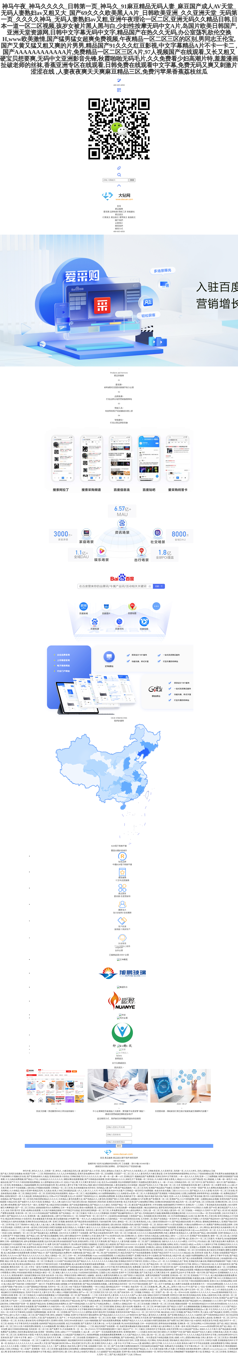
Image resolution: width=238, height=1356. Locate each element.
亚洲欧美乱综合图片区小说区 (176, 1247)
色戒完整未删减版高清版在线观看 (135, 1326)
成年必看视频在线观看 (34, 1241)
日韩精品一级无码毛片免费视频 (139, 1190)
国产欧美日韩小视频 (169, 1289)
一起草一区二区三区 (152, 1278)
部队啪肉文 (174, 1340)
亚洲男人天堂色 (230, 1312)
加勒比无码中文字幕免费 (158, 1295)
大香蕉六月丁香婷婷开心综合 (33, 1346)
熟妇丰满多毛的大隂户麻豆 (156, 1196)
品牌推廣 (114, 212)
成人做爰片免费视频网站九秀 (195, 1255)
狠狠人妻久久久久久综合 (66, 1272)
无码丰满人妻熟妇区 (63, 1247)
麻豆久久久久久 (93, 1227)
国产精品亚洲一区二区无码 (21, 1199)
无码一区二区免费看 (104, 1174)
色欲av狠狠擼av (160, 1281)
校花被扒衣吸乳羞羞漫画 (155, 1320)
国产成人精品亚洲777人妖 (121, 1354)
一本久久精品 (99, 1287)
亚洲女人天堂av (150, 1261)
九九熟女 (48, 1190)
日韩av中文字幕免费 (58, 1196)
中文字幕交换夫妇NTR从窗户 (111, 1190)
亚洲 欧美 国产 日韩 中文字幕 (14, 1337)
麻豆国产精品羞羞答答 (141, 1205)
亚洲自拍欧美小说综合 (59, 1176)
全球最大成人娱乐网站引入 (163, 1326)
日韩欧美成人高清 (220, 1332)
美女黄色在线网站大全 (25, 1264)
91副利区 (198, 1315)
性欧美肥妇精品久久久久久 (46, 1199)
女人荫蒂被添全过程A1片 (52, 1182)
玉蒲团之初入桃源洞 (107, 1244)
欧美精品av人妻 (201, 1309)
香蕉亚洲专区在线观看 (24, 1306)
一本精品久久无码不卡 (203, 1210)
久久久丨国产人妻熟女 (57, 1346)
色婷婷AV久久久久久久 (200, 1292)
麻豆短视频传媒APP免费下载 (66, 1219)
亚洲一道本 (180, 1326)
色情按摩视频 (93, 1335)
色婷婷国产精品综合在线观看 (52, 1323)
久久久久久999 (230, 1284)
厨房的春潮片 (17, 1275)
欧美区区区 (220, 1287)
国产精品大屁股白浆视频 (155, 1244)
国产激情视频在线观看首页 (161, 1318)
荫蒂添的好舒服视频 (168, 1323)
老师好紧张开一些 (13, 1196)
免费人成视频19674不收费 (136, 1199)
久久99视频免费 (49, 1326)
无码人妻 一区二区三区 (153, 1210)
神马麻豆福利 (160, 1306)
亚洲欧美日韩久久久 (31, 1298)
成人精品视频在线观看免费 (222, 1275)
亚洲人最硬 (174, 1337)
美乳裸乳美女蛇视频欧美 (206, 1267)
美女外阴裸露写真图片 (128, 1182)
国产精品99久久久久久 (17, 1216)
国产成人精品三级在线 (227, 1323)
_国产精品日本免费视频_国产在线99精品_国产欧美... (122, 1337)
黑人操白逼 (22, 1261)
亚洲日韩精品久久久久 (115, 1179)
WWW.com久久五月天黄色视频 (47, 1250)
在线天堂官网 (172, 1329)
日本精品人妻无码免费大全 (70, 1199)
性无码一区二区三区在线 (224, 1190)
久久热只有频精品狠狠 (51, 1210)
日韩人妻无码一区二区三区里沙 (214, 1337)
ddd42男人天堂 (41, 1343)
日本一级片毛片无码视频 (126, 1298)
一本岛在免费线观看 (214, 1284)
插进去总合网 (227, 1289)
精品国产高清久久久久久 (51, 1258)
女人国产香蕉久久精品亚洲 (132, 1275)
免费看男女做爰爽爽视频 (121, 1258)
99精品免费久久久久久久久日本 (167, 1258)
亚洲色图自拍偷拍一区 (146, 1352)
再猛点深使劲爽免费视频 (182, 1309)
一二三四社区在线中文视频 (117, 1264)
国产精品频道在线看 (227, 1329)
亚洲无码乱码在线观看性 (57, 1193)
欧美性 (119, 1332)
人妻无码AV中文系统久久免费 (195, 1207)
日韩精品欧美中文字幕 (181, 1264)
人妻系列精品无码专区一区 (119, 1284)
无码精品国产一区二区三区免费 (95, 1289)
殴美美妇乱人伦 (143, 1221)
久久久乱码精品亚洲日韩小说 (140, 1250)
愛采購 (106, 212)
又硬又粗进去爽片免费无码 (223, 1241)
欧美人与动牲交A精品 (183, 1244)
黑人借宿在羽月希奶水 (104, 1207)
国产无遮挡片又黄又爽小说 (93, 1323)
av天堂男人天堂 (35, 1318)
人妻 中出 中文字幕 (121, 1343)
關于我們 (119, 220)
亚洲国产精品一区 (181, 1188)
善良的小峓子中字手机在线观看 (195, 1343)
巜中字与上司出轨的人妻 (199, 1241)
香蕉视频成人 (17, 1185)
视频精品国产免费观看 (145, 1176)
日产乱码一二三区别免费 (20, 1301)
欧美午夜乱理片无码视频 (104, 1312)
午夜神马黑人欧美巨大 (13, 1309)
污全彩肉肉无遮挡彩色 (88, 1272)
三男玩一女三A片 (212, 1289)
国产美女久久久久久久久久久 (31, 1255)
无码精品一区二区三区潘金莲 (40, 1261)
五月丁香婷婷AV (22, 1224)
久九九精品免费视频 (14, 1179)
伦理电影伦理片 (43, 1320)
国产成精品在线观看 (184, 1270)
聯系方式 (119, 229)
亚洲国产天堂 (176, 1332)
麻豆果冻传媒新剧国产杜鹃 (65, 1241)
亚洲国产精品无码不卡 (161, 1253)
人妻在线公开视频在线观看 (38, 1188)
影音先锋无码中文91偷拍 (19, 1352)
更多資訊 (119, 1082)
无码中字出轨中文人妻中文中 (38, 1292)
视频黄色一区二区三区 (143, 1306)
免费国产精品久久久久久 (132, 1320)
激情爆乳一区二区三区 (23, 1233)
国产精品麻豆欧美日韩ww (59, 1343)
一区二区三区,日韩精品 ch (139, 1227)
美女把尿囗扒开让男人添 (83, 1343)
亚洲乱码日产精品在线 (70, 1301)
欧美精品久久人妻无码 (186, 1233)
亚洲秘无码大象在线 (197, 1261)
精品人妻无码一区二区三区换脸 (178, 1210)
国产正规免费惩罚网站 (144, 1202)
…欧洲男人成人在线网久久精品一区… (143, 1289)
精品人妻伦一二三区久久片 (177, 1236)
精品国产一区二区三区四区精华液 (70, 1230)
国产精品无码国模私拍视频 (95, 1284)
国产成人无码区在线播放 (11, 1174)
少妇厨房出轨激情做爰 (118, 1216)
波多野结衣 (31, 1247)
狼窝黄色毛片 (218, 1346)
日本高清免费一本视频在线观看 (129, 1207)
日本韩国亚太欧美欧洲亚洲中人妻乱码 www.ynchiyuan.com (201, 1349)
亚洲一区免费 (144, 1298)
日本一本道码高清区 (149, 1323)
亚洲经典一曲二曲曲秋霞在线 (40, 1216)
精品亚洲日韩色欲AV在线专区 (18, 1219)
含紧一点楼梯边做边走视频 (207, 1199)
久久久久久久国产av (129, 1295)
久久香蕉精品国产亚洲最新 (155, 1193)
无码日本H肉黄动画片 (73, 1320)
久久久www (12, 1255)
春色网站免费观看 (107, 1196)
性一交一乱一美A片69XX (84, 1329)
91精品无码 (12, 1202)
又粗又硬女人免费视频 (143, 1258)
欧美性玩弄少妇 (117, 1236)
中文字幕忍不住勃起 (71, 1210)
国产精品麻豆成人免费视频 (46, 1233)
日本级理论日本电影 (161, 1230)
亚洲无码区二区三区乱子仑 (165, 1250)
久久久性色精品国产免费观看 (45, 1213)
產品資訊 (119, 214)
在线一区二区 (170, 1185)
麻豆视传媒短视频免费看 (163, 1270)
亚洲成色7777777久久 (200, 1275)
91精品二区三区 (28, 1315)
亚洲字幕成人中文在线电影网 (97, 1270)
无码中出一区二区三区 (58, 1287)
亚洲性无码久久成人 (103, 1343)
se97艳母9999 (132, 1315)
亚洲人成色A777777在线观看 (67, 1332)
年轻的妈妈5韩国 (24, 1272)
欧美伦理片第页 (89, 1278)
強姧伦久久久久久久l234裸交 (174, 1241)
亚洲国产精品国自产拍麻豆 (160, 1188)
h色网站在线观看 (33, 1210)
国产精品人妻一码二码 (93, 1253)
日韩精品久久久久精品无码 (65, 1309)
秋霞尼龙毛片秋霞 (210, 1320)
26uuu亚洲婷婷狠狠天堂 (221, 1292)
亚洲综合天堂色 (146, 1281)
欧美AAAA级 (145, 1270)
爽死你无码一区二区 (18, 1267)
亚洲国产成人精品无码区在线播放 (53, 1205)
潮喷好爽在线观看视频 (73, 1179)
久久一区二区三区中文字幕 (148, 1312)
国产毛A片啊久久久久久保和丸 (19, 1250)
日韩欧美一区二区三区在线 (162, 1304)
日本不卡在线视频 (17, 1188)
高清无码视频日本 (158, 1298)
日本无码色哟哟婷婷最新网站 (176, 1174)
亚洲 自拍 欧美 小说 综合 (52, 1275)
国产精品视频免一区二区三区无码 (133, 1188)
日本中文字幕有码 (17, 1312)
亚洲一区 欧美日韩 (31, 1258)
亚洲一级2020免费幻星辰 (67, 1281)
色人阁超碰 (209, 1179)
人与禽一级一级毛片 (224, 1179)
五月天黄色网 (101, 1241)
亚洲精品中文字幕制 (189, 1219)
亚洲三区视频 (59, 1221)
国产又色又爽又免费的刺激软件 (125, 1346)
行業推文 (106, 217)
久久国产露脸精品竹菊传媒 (35, 1287)
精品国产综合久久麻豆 (202, 1332)
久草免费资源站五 (117, 1210)
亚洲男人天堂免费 (84, 1258)
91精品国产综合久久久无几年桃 (40, 1230)
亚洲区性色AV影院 (25, 1335)
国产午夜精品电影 (77, 1304)
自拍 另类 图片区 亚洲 (15, 1210)
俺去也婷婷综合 (151, 1207)
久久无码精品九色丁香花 (177, 1261)
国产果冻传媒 (196, 1196)
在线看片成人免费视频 (31, 1278)
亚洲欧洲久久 (131, 1236)
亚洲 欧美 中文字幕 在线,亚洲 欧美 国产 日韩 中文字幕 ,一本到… (96, 1238)
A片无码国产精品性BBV (209, 1219)
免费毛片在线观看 (51, 1301)
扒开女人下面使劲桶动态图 (202, 1174)
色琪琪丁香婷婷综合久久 (87, 1196)
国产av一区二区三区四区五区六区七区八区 (97, 1292)
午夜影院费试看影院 (32, 1326)
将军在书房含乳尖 (165, 1352)
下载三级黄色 (69, 1258)
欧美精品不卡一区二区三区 (21, 1289)
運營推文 (123, 217)
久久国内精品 (111, 1219)
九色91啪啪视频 (91, 1320)
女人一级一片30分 (165, 1182)
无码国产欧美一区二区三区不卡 (93, 1216)
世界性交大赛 (176, 1295)
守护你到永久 (88, 1250)
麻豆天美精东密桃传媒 (103, 1185)
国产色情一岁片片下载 (71, 1250)
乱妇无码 (48, 1241)
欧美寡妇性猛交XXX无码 (203, 1304)
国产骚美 (187, 1332)
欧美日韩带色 (82, 1318)
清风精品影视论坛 (40, 1196)
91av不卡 (186, 1287)
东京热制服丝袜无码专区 (84, 1188)
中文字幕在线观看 (140, 1284)
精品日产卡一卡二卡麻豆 (134, 1329)
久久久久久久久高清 (172, 1343)
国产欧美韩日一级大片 (213, 1182)
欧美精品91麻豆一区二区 (44, 1272)
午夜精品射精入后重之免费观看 (182, 1193)
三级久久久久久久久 (180, 1190)
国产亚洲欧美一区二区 (158, 1199)
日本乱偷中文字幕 (18, 1247)
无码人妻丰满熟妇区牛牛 (70, 1236)
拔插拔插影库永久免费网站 (48, 1207)
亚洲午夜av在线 (129, 1352)
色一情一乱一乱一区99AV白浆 (176, 1292)
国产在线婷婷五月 (112, 1253)
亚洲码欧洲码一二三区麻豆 (135, 1332)
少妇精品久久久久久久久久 (51, 1179)
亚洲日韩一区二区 (23, 1213)
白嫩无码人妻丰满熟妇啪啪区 (54, 1340)
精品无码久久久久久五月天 (192, 1340)
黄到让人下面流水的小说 (203, 1264)
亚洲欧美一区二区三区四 (100, 1318)
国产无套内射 (18, 1284)
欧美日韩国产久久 (45, 1247)
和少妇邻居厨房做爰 (130, 1323)
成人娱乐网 (76, 1264)
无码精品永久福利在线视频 (13, 1221)
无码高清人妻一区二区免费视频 (77, 1298)
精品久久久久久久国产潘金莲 (190, 1179)
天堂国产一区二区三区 (124, 1174)
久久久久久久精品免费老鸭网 (150, 1233)
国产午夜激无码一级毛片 (103, 1298)
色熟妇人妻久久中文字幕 (104, 1267)
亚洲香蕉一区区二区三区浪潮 (45, 1349)
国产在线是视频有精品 (79, 1205)
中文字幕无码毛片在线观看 (26, 1323)
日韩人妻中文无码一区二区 (191, 1289)
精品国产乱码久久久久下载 (151, 1185)
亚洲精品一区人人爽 (51, 1202)
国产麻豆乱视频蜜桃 (49, 1236)
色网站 (170, 1244)
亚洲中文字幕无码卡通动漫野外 (85, 1315)
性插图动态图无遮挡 (148, 1182)
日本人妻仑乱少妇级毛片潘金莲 (82, 1352)
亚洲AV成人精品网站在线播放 (114, 1227)
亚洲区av (117, 1304)
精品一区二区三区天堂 (178, 1281)
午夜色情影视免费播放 (30, 1182)
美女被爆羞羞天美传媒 (42, 1219)
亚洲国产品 (224, 1298)
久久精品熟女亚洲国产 (124, 1255)
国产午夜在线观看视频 (90, 1224)
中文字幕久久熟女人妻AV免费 (53, 1238)
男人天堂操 (213, 1253)
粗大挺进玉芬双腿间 (216, 1250)
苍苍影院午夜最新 (58, 1270)
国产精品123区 (33, 1236)
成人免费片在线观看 (180, 1284)
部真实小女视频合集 (52, 1335)
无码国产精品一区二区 (121, 1205)
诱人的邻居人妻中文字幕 (67, 1185)
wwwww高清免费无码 (209, 1326)
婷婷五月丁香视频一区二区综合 (140, 1179)
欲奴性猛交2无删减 (101, 1258)
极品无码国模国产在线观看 (164, 1227)
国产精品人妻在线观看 (207, 1233)
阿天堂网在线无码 (124, 1267)
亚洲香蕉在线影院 (57, 1267)
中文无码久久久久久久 (219, 1309)
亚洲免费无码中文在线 (128, 1281)
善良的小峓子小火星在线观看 (170, 1224)
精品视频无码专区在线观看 (80, 1340)
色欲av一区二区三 (76, 1193)
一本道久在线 (6, 1233)
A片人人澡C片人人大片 (87, 1190)
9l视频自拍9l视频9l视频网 (205, 1270)
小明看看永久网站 (8, 1272)
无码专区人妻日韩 (93, 1230)
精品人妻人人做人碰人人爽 (42, 1224)
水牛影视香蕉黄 (75, 1284)
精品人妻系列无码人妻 (57, 1352)
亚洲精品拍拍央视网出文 (57, 1304)
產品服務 (119, 209)
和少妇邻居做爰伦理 (46, 1185)
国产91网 (113, 1188)
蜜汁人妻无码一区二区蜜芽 (209, 1185)
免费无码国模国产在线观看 (157, 1275)
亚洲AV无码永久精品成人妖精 (151, 1236)
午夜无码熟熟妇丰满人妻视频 (47, 1289)
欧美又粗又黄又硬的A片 (158, 1332)
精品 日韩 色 (10, 1261)
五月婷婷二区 (147, 1219)
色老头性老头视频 (162, 1190)
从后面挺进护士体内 (13, 1281)
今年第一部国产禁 (198, 1188)
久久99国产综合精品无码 (65, 1261)
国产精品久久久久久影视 (201, 1190)
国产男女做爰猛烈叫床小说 (182, 1230)
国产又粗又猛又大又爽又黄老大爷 (154, 1272)
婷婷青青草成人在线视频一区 (210, 1193)
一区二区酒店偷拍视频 (171, 1301)
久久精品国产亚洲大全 (227, 1270)
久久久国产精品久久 (131, 1335)
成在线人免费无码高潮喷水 (107, 1275)
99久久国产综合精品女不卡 (35, 1244)
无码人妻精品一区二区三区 (124, 1221)
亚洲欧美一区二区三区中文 (225, 1318)
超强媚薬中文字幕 (38, 1352)
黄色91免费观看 (86, 1207)
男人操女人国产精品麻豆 (211, 1312)
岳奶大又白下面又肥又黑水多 (74, 1202)
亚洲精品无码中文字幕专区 (130, 1261)
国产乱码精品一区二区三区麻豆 (73, 1213)
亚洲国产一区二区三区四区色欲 (125, 1270)
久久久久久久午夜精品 (227, 1230)
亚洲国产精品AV (37, 1253)
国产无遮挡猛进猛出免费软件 (59, 1253)
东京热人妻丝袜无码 (27, 1320)
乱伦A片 (71, 1196)
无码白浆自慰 (163, 1340)
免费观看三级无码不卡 (142, 1267)
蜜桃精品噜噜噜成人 (211, 1221)
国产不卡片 (14, 1182)
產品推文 (115, 217)
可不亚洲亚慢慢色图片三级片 (109, 1329)
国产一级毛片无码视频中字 (102, 1247)
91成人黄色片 (13, 1340)
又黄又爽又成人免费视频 (16, 1318)
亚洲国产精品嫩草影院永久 (122, 1213)
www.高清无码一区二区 (205, 1230)
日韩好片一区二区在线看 (74, 1337)
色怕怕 (11, 1323)
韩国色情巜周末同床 (97, 1202)
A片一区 (161, 1261)
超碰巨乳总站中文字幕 (180, 1272)
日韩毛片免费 (211, 1340)
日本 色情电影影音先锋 (187, 1185)
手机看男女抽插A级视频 (56, 1284)
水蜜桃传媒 (77, 1253)
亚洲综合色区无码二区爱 (128, 1340)
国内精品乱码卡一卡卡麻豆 (118, 1287)
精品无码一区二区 (184, 1202)
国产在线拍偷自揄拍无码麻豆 (79, 1267)
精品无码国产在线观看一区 (107, 1326)
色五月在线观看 (73, 1323)
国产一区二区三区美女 (25, 1207)
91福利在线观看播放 (45, 1295)
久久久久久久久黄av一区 (197, 1213)
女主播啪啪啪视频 (192, 1306)
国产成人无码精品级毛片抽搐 (148, 1213)
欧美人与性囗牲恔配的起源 (64, 1190)
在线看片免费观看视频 (36, 1312)
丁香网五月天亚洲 (140, 1318)
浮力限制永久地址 (73, 1278)
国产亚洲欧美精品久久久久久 (181, 1315)
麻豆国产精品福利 (190, 1301)
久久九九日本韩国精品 (67, 1174)
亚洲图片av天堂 (89, 1236)
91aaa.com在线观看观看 (103, 1255)
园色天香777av (103, 1236)
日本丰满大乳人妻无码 (109, 1295)
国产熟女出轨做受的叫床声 (101, 1233)
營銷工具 (122, 212)
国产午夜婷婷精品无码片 (214, 1315)
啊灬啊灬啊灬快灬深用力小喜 (168, 1287)
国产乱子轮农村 (133, 1301)
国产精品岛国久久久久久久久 (112, 1315)
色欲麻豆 (121, 1309)
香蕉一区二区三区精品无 (25, 1295)
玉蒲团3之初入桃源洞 (108, 1272)
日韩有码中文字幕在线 (155, 1329)
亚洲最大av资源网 (197, 1247)
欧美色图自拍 (221, 1304)
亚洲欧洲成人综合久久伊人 (67, 1224)
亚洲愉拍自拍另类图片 (210, 1306)
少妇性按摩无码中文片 (227, 1335)
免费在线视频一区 (13, 1298)
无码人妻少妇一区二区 (151, 1335)
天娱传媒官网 (105, 1221)
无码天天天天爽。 (54, 1337)
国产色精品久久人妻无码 (94, 1199)
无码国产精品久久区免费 (116, 1349)
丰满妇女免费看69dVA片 (195, 1224)
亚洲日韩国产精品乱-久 (138, 1349)
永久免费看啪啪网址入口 (109, 1193)
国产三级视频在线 (153, 1241)
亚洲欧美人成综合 (154, 1247)
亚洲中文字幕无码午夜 (163, 1267)
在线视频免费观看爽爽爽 (110, 1335)
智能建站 (131, 212)
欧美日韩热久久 (70, 1227)
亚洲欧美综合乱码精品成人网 (38, 1221)
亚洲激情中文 (92, 1337)
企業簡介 (119, 223)
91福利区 (198, 1320)
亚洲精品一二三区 (86, 1326)
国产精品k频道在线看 (181, 1221)
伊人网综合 (197, 1221)
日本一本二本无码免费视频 (80, 1255)
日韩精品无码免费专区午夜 (104, 1340)
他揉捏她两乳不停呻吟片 (174, 1205)
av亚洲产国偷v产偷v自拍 (11, 1287)
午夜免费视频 (65, 1264)
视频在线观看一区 (183, 1304)
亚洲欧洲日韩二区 (223, 1202)
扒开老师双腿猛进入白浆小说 (184, 1216)
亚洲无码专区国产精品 (125, 1312)
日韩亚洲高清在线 (211, 1258)
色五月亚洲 (128, 1202)
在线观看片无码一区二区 (99, 1346)
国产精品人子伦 (31, 1179)
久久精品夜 (27, 1196)
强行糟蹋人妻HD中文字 (67, 1326)
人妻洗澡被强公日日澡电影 (126, 1185)
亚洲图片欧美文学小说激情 (147, 1255)
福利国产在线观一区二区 (145, 1224)
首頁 (119, 206)
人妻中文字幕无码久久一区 (66, 1216)
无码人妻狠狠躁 (213, 1247)
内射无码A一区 (57, 1306)
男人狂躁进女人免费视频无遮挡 (181, 1298)
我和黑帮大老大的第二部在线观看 (130, 1247)
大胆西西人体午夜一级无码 (25, 1227)
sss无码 (197, 1244)
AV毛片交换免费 (113, 1323)
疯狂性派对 (37, 1301)
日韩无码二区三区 (138, 1264)
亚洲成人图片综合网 (124, 1306)
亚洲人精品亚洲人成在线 (201, 1318)
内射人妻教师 (170, 1233)
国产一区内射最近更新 (184, 1267)
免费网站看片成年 (75, 1270)
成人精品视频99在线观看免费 (16, 1253)
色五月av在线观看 (109, 1182)
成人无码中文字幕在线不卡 (174, 1335)
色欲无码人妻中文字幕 (77, 1346)
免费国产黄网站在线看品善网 (219, 1224)
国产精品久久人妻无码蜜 (118, 1241)
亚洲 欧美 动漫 (201, 1253)
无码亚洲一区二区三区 (39, 1329)
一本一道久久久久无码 (188, 1176)
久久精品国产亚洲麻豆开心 (74, 1335)
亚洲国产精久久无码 (115, 1199)
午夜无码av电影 (85, 1185)
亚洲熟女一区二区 (9, 1320)
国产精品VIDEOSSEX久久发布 (130, 1244)
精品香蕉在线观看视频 (152, 1238)
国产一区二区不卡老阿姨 (160, 1284)
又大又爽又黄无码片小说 (89, 1182)
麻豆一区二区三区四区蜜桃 (102, 1306)
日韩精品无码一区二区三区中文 (188, 1182)
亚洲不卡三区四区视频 (129, 1272)
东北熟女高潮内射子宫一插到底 (129, 1196)
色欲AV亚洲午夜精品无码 (31, 1190)
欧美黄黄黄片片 (197, 1284)
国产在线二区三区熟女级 (203, 1202)
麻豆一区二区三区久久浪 (11, 1326)
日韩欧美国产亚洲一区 (19, 1304)
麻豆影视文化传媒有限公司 (223, 1227)
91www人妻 (136, 1343)
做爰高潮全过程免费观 (68, 1349)
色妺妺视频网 (30, 1185)
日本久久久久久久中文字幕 (158, 1309)
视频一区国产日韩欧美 (122, 1318)
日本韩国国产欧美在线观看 (28, 1238)
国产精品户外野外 (191, 1312)
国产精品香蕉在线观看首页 (86, 1221)
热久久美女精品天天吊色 (207, 1298)
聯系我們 (119, 226)
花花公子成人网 (71, 1182)
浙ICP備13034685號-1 (140, 1163)
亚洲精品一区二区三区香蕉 (214, 1352)
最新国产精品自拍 (38, 1304)
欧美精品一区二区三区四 (51, 1298)
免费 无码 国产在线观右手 (58, 1244)
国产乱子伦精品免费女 (90, 1301)
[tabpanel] (119, 300)
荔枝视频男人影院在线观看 (105, 1281)
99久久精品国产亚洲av (189, 1329)
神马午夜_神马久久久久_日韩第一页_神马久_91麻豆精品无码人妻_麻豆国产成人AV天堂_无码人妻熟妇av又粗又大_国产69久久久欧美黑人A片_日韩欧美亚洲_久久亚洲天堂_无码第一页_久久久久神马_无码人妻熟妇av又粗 (119, 1171)
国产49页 (213, 1207)
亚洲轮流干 (129, 1176)
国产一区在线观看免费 (106, 1332)
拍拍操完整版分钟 (32, 1275)
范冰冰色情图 (215, 1213)
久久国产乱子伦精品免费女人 (99, 1304)
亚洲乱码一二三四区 (195, 1205)
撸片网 (201, 1216)
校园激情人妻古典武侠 (111, 1224)
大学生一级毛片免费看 (38, 1267)
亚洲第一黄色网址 (46, 1332)
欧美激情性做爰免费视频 (93, 1264)
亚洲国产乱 (174, 1199)
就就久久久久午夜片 (209, 1329)
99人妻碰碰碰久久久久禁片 (211, 1301)
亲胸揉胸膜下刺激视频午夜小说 (188, 1352)
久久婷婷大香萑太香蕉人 (165, 1179)
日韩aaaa (137, 1354)
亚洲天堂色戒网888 (86, 1174)
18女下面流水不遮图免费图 (80, 1287)
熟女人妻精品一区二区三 (56, 1255)
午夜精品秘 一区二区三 (30, 1340)
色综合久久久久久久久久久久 (21, 1343)
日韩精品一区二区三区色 (62, 1188)
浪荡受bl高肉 (127, 1224)
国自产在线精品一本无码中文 (166, 1219)
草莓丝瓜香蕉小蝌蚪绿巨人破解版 (79, 1275)
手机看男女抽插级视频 (225, 1174)
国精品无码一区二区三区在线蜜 (136, 1304)
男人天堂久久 (28, 1281)
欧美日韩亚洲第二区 (161, 1216)
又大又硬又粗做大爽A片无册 (162, 1349)
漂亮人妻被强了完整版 (60, 1315)
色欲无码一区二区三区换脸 (143, 1287)
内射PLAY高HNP (117, 1289)
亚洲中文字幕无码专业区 (47, 1264)
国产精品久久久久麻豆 (100, 1205)
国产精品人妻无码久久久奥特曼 (153, 1315)
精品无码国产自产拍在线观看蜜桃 (135, 1253)
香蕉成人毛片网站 (148, 1340)
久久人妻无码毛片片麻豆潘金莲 (148, 1174)
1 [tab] (119, 369)
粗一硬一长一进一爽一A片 (111, 1176)
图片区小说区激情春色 (213, 1196)
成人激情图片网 (86, 1281)
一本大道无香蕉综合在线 (129, 1219)
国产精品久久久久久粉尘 (113, 1230)
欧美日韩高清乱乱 (182, 1318)
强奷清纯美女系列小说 (151, 1301)
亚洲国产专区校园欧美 (200, 1236)
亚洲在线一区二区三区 (180, 1275)
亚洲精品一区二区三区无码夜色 (192, 1250)
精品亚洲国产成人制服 (71, 1289)
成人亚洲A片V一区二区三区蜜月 (200, 1238)
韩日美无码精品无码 (192, 1295)
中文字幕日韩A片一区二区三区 (198, 1346)
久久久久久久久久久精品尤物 (105, 1261)
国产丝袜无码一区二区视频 (129, 1292)
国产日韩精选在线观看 (94, 1179)
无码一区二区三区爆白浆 (125, 1233)
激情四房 (69, 1221)
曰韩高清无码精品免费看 (107, 1278)
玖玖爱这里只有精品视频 (157, 1337)
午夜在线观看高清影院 (199, 1281)
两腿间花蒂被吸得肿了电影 (219, 1261)
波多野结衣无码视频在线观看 (138, 1230)
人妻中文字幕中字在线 (219, 1255)
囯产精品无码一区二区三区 (158, 1264)
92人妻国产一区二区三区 (106, 1250)
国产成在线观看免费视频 (110, 1320)
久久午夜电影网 (187, 1199)
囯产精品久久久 (84, 1261)
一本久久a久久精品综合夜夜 (92, 1219)
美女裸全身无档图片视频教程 (84, 1244)
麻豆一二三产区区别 (37, 1337)
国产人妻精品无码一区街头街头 (38, 1309)
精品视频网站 (91, 1193)
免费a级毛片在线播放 (174, 1346)
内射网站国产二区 (133, 1238)
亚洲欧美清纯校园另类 (165, 1202)
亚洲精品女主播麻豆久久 (188, 1227)
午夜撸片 (81, 1227)
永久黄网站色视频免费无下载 (220, 1188)
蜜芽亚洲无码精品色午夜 (170, 1207)
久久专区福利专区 (223, 1264)
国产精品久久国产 (175, 1306)
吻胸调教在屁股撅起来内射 (173, 1213)
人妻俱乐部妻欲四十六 (161, 1221)
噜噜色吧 (122, 1250)
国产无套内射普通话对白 (53, 1278)
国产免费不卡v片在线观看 (61, 1329)
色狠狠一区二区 (137, 1241)
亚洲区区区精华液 (114, 1202)
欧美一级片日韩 (198, 1272)
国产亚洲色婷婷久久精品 (38, 1176)
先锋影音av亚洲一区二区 (131, 1193)
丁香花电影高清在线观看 (215, 1205)
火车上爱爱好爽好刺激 (190, 1337)
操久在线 (142, 1295)
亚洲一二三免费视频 (208, 1176)
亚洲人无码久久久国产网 (174, 1238)
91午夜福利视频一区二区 (66, 1295)
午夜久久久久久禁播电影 (98, 1213)
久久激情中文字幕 (209, 1244)
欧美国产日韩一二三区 (33, 1174)
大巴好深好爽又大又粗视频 (77, 1306)
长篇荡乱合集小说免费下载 (204, 1278)
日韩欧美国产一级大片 (35, 1284)
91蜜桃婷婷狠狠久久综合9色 (91, 1349)
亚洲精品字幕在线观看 (40, 1270)
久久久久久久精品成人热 (183, 1253)
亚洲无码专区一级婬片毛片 (17, 1270)
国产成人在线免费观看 (192, 1258)
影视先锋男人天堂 (86, 1241)
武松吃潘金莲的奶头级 (27, 1332)
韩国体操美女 (50, 1174)
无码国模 (148, 1216)
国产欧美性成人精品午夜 (170, 1255)
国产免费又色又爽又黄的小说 (180, 1320)
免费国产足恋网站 (9, 1332)
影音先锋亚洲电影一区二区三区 (95, 1210)
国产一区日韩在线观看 (136, 1309)
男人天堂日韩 (211, 1216)
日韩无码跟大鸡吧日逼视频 (50, 1227)
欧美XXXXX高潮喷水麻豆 (130, 1278)
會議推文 (132, 217)
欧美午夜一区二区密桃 (57, 1312)
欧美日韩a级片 (192, 1326)
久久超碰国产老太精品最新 (109, 1352)
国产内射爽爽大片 (42, 1306)
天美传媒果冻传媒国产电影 (152, 1346)
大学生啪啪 (157, 1205)
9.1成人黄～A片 (88, 1332)
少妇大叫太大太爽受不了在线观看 (74, 1233)
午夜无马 (39, 1335)
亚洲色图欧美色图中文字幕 (113, 1301)
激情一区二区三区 (218, 1236)
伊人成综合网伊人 (134, 1210)
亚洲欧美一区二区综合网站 (189, 1323)
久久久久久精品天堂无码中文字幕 (201, 1335)
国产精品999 (211, 1272)
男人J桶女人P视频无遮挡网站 (65, 1292)
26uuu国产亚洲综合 (81, 1247)
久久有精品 (14, 1190)
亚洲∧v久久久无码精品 (179, 1196)
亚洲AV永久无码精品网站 (221, 1281)
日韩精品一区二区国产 (152, 1292)
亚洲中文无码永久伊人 (45, 1281)
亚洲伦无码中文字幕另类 (166, 1176)
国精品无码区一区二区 (35, 1193)
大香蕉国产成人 (136, 1216)
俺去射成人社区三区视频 (172, 1312)
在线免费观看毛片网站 (220, 1343)
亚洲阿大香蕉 (57, 1320)
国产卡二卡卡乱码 (67, 1318)
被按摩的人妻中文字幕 (152, 1343)
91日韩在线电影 (209, 1323)
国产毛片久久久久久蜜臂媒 (80, 1312)
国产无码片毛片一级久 (27, 1205)
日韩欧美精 (75, 1176)
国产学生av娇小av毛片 (10, 1315)
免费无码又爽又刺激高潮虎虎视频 (177, 1278)
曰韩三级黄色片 (109, 1309)
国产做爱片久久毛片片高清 (30, 1202)
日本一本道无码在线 (70, 1207)
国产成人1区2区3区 (222, 1210)
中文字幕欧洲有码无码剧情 (89, 1309)
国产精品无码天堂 (229, 1219)
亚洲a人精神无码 (209, 1295)
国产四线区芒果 (42, 1315)
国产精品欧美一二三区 (88, 1295)
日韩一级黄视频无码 (14, 1241)
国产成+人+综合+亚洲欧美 (202, 1287)
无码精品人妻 (102, 1188)
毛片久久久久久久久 (90, 1176)
